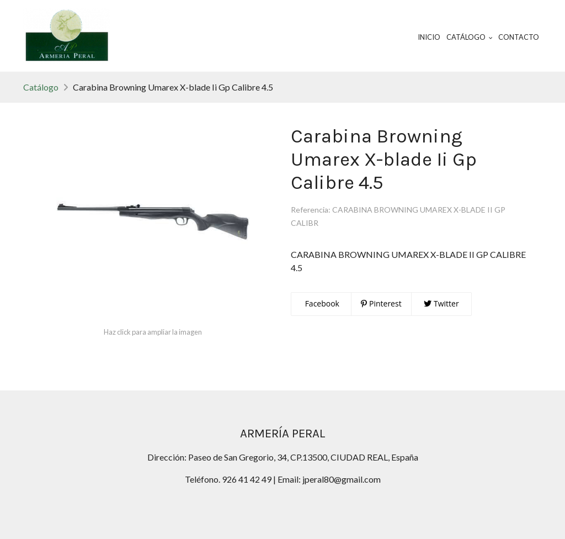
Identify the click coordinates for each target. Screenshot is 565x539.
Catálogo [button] (469, 37)
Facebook (321, 303)
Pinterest (381, 303)
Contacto (518, 37)
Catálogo (40, 87)
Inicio (429, 37)
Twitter (441, 303)
